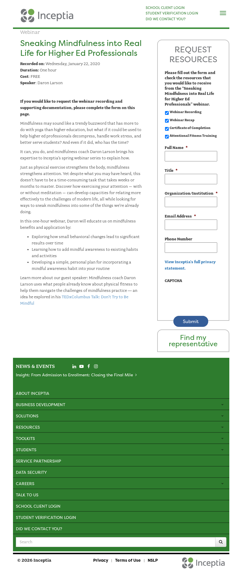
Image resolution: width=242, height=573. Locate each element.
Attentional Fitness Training (193, 136)
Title (171, 170)
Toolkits (25, 438)
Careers (25, 483)
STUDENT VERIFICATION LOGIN (172, 13)
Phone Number (178, 239)
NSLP (153, 560)
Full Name (176, 147)
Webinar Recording (185, 112)
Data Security (31, 472)
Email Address (180, 216)
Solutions (27, 416)
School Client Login (38, 506)
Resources (28, 427)
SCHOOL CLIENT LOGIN (165, 8)
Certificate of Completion (190, 128)
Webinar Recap (182, 120)
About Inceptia (32, 393)
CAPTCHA (173, 281)
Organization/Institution (191, 193)
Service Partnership (38, 461)
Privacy (100, 560)
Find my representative (193, 341)
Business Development (40, 404)
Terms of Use (128, 560)
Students (26, 449)
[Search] (220, 542)
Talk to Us (27, 495)
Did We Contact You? (39, 528)
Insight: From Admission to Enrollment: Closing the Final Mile (74, 374)
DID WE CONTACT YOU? (165, 19)
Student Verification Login (46, 517)
